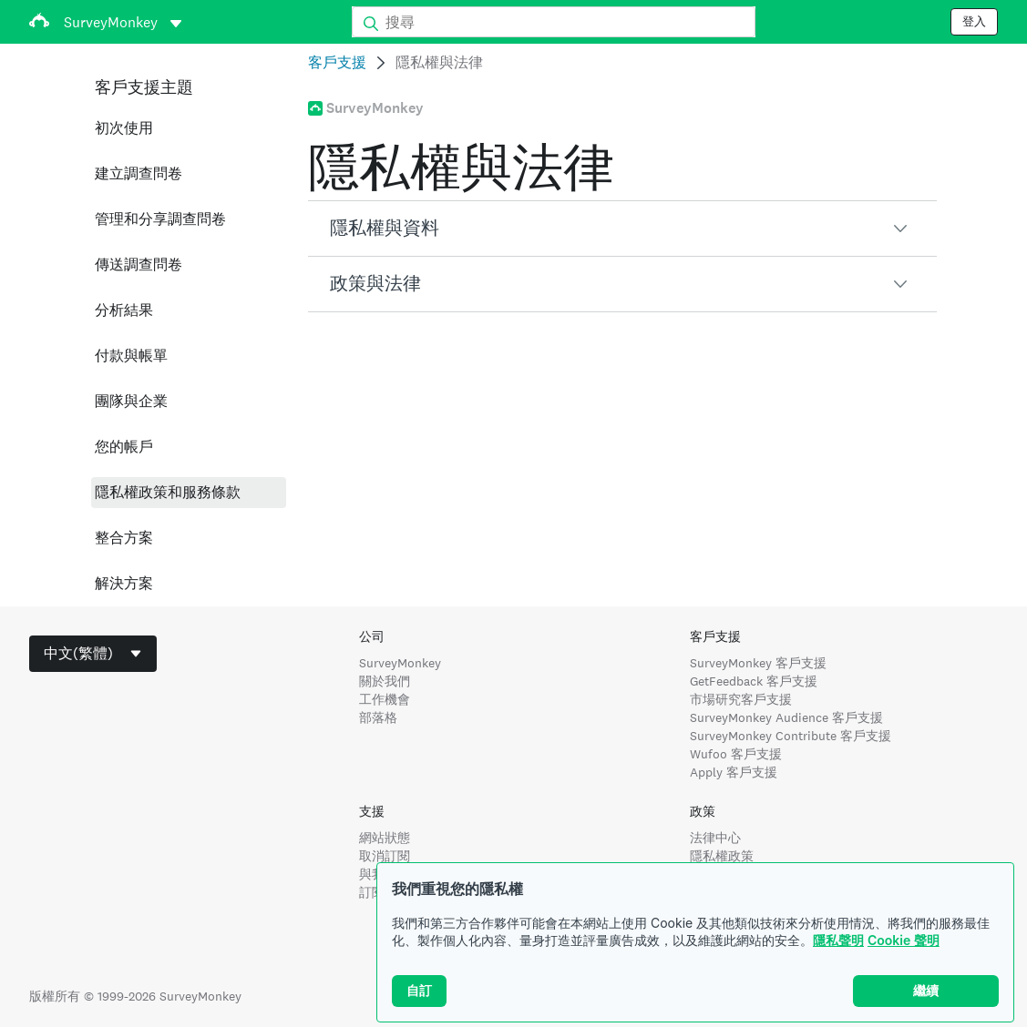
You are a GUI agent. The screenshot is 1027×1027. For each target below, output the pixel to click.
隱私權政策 (722, 856)
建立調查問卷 (138, 173)
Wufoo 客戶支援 (736, 754)
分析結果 (124, 310)
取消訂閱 (384, 856)
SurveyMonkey (400, 663)
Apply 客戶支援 (733, 772)
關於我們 (384, 681)
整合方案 (124, 537)
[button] (622, 228)
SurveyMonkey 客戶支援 (758, 663)
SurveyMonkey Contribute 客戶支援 (790, 735)
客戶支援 (337, 62)
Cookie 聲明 (904, 940)
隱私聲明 (838, 940)
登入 (974, 22)
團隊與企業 (131, 401)
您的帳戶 (124, 446)
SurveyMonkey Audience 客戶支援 (786, 717)
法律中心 (715, 837)
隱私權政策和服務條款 (168, 492)
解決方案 (124, 583)
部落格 (378, 717)
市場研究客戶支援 (741, 699)
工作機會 (384, 699)
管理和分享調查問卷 (160, 219)
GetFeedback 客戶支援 (753, 681)
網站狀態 (384, 837)
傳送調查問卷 (138, 264)
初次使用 (124, 127)
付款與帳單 (131, 355)
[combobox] (93, 654)
